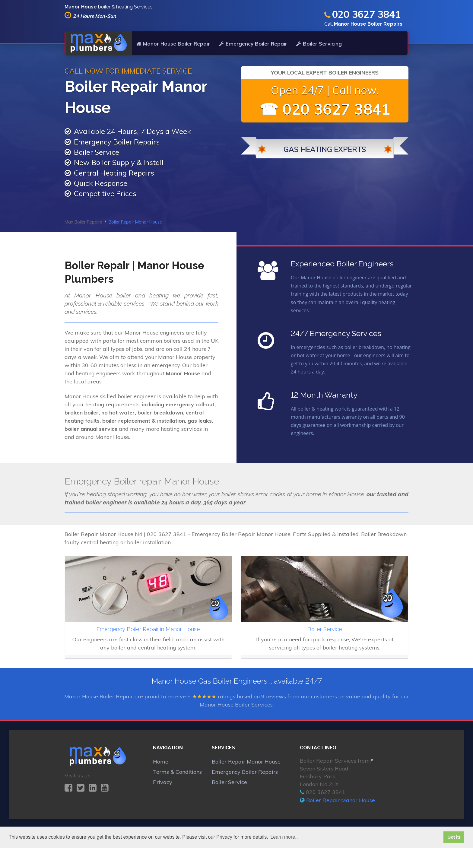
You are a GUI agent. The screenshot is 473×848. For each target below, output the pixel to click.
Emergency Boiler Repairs (245, 771)
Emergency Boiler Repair (253, 43)
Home (160, 761)
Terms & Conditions (177, 771)
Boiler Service (229, 782)
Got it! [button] (453, 837)
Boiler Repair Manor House (246, 761)
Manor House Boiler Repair (173, 43)
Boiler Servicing (319, 43)
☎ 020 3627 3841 (324, 109)
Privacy (162, 782)
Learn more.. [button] (284, 837)
